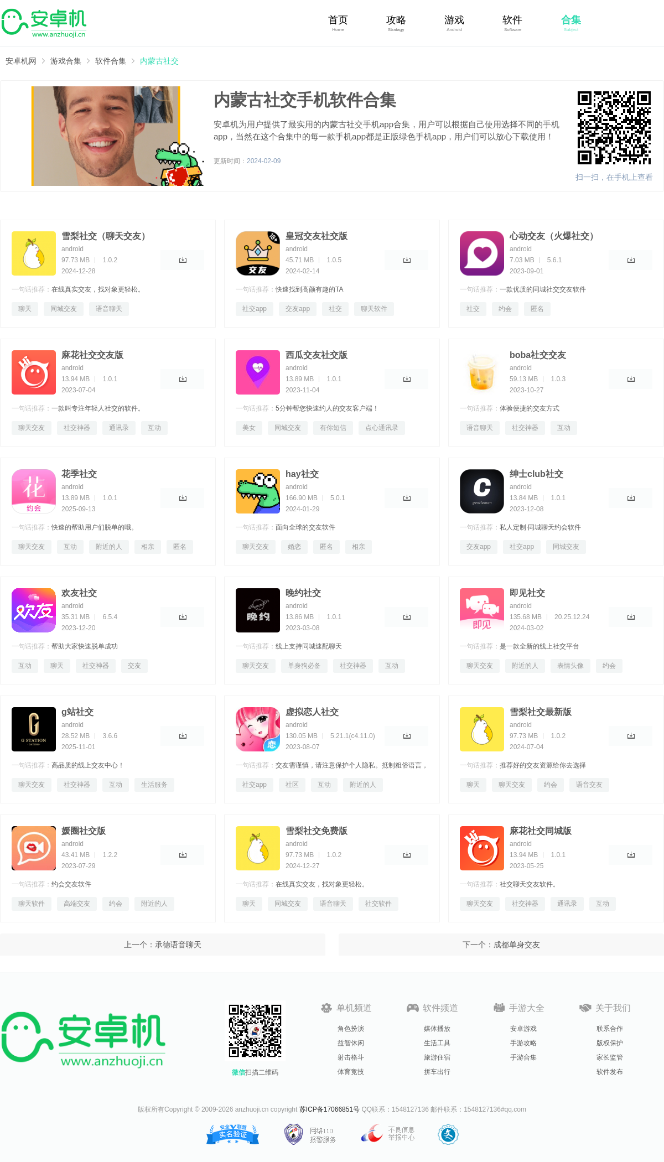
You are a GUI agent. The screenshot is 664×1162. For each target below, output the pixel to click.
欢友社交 (79, 593)
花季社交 (79, 474)
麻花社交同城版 (541, 831)
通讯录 (119, 428)
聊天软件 (374, 309)
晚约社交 (303, 593)
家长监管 (609, 1057)
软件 (512, 19)
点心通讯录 (381, 428)
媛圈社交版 (83, 831)
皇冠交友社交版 (316, 236)
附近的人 (109, 547)
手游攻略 (523, 1043)
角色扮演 (351, 1029)
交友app (298, 309)
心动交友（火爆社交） (554, 236)
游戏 (454, 19)
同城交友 (63, 309)
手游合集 (523, 1057)
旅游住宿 (437, 1057)
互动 (154, 428)
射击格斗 (351, 1057)
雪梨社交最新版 (541, 712)
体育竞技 (351, 1072)
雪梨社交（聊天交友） (105, 236)
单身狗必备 (304, 666)
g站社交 (77, 712)
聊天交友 (31, 428)
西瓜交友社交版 (316, 355)
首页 (338, 19)
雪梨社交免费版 (316, 831)
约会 (505, 309)
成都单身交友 (517, 944)
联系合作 (609, 1029)
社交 (335, 309)
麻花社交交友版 (92, 355)
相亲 (147, 547)
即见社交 (527, 593)
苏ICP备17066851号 (329, 1109)
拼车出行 (437, 1072)
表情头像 (570, 666)
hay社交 (302, 474)
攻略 (396, 19)
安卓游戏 (523, 1029)
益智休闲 (351, 1043)
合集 (571, 19)
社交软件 (378, 903)
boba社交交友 (538, 355)
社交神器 (77, 428)
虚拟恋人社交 (312, 712)
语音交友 (589, 784)
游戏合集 (65, 60)
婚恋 (294, 547)
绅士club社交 (536, 474)
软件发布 (609, 1072)
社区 (292, 784)
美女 (249, 428)
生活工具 (437, 1043)
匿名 (537, 309)
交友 (134, 666)
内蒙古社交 (159, 60)
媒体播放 (437, 1029)
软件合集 (110, 60)
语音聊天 (109, 309)
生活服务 (154, 784)
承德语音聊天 (178, 944)
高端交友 (77, 903)
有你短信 (333, 428)
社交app (254, 309)
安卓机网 (21, 60)
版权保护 (609, 1043)
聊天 (25, 309)
